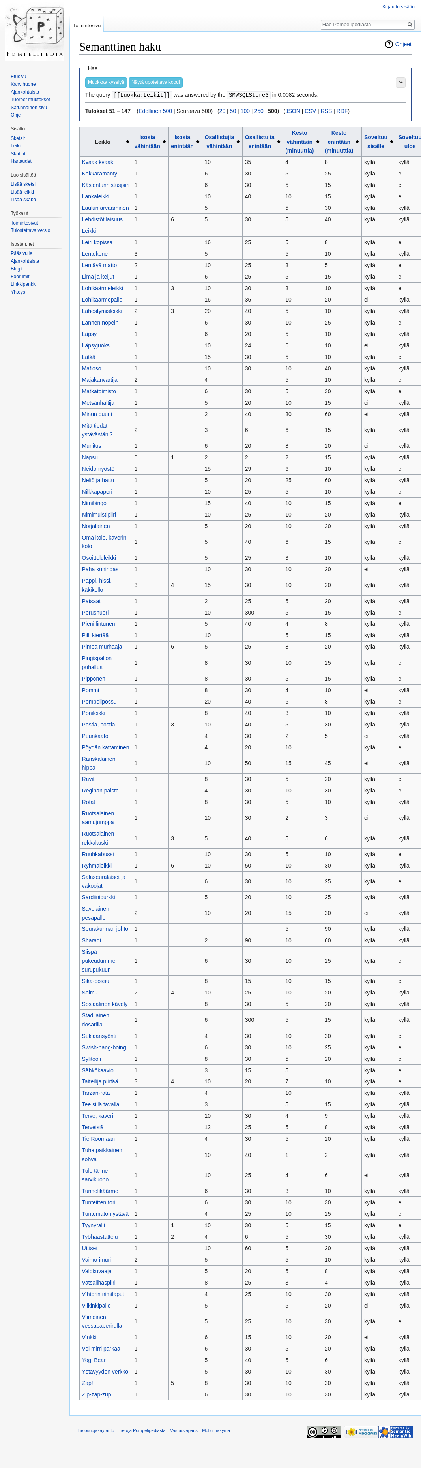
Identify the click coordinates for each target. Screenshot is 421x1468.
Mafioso (91, 368)
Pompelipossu (99, 701)
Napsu (90, 457)
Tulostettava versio (30, 230)
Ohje (16, 115)
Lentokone (95, 253)
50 (233, 111)
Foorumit (20, 276)
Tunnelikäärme (100, 1190)
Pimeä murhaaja (102, 646)
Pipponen (93, 678)
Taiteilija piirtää (100, 1081)
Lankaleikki (95, 196)
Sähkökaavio (98, 1070)
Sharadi (91, 940)
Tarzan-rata (96, 1092)
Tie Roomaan (98, 1138)
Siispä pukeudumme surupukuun (99, 960)
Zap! (87, 1382)
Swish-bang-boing (104, 1047)
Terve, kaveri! (98, 1115)
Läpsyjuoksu (97, 345)
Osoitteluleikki (99, 557)
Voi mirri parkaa (101, 1348)
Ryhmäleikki (97, 865)
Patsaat (91, 601)
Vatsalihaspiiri (99, 1282)
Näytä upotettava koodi (155, 82)
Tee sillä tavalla (101, 1104)
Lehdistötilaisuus (102, 219)
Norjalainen (96, 526)
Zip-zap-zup (96, 1394)
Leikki (89, 230)
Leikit (16, 146)
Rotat (88, 801)
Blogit (16, 269)
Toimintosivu (87, 25)
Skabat (18, 154)
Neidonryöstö (98, 468)
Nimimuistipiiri (99, 514)
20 (222, 111)
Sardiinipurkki (98, 897)
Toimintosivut (24, 223)
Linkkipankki (23, 284)
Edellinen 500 (155, 111)
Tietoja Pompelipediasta (142, 1430)
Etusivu (18, 76)
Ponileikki (93, 712)
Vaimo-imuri (96, 1259)
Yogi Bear (94, 1360)
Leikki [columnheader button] (102, 141)
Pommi (90, 690)
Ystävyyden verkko (105, 1371)
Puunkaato (95, 735)
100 (245, 111)
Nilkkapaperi (97, 491)
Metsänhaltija (98, 402)
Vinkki (89, 1337)
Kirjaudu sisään (398, 6)
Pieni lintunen (98, 623)
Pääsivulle (21, 253)
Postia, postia (98, 724)
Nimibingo (94, 503)
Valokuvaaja (97, 1271)
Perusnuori (95, 612)
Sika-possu (95, 980)
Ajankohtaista (25, 92)
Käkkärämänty (99, 173)
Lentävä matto (99, 265)
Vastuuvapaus (184, 1430)
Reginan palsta (100, 790)
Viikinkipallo (96, 1305)
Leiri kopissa (97, 242)
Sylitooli (91, 1058)
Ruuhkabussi (98, 854)
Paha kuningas (100, 569)
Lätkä (88, 356)
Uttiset (90, 1248)
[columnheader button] (150, 141)
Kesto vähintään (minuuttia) (299, 141)
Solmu (90, 992)
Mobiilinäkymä (216, 1430)
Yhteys (18, 292)
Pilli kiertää (95, 635)
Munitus (91, 445)
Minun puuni (97, 414)
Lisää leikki (22, 192)
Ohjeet (403, 44)
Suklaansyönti (99, 1035)
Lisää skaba (23, 199)
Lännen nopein (100, 322)
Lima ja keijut (98, 276)
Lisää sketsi (23, 184)
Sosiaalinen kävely (105, 1003)
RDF (342, 111)
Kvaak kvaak (97, 161)
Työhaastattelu (100, 1236)
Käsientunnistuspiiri (106, 184)
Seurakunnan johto (105, 928)
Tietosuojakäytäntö (95, 1430)
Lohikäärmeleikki (102, 288)
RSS (326, 111)
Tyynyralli (93, 1225)
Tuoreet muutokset (30, 99)
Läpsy (89, 333)
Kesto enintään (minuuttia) (339, 141)
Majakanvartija (100, 379)
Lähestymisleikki (102, 311)
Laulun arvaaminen (105, 207)
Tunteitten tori (99, 1202)
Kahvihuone (23, 84)
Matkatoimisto (99, 391)
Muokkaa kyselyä (106, 82)
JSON (293, 111)
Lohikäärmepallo (102, 299)
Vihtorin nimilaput (103, 1294)
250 (258, 111)
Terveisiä (93, 1127)
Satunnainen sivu (29, 107)
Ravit (88, 779)
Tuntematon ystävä (105, 1213)
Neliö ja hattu (98, 480)
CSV (310, 111)
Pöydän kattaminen (105, 747)
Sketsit (18, 138)
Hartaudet (21, 161)
